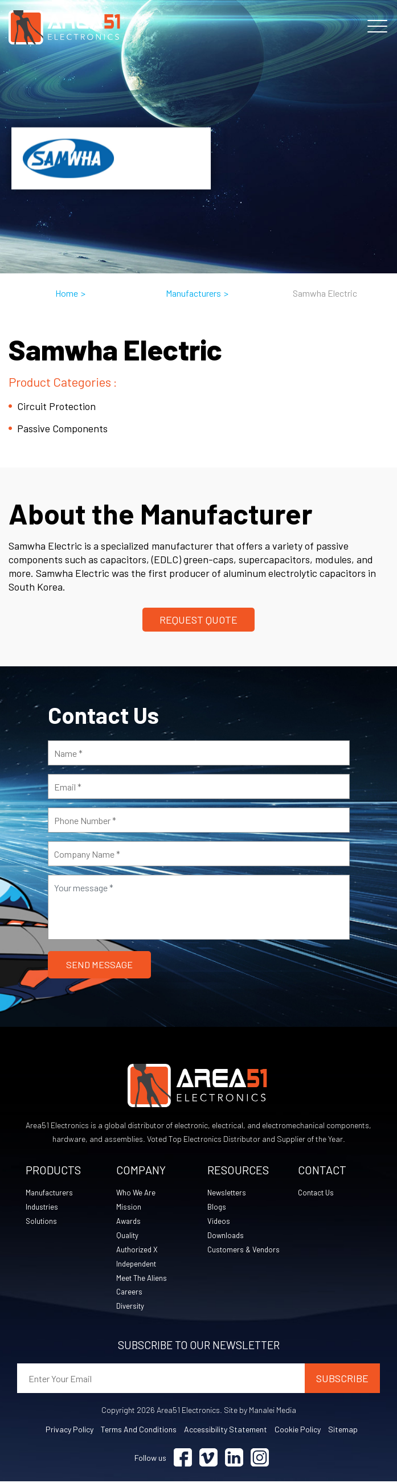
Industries (43, 1207)
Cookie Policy (298, 1431)
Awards (129, 1222)
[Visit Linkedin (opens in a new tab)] (234, 1459)
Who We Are (136, 1193)
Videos (219, 1222)
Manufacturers (193, 293)
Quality (128, 1236)
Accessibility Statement (225, 1431)
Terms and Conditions (139, 1431)
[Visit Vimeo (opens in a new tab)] (208, 1459)
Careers (130, 1293)
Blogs (217, 1207)
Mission (128, 1207)
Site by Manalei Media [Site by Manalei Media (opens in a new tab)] (260, 1411)
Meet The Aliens (142, 1279)
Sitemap (343, 1431)
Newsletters (228, 1193)
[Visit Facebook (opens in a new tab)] (183, 1459)
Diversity (131, 1307)
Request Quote (198, 619)
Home (66, 293)
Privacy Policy (69, 1431)
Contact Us (318, 1193)
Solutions (42, 1222)
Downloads (226, 1236)
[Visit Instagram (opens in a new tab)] (260, 1459)
